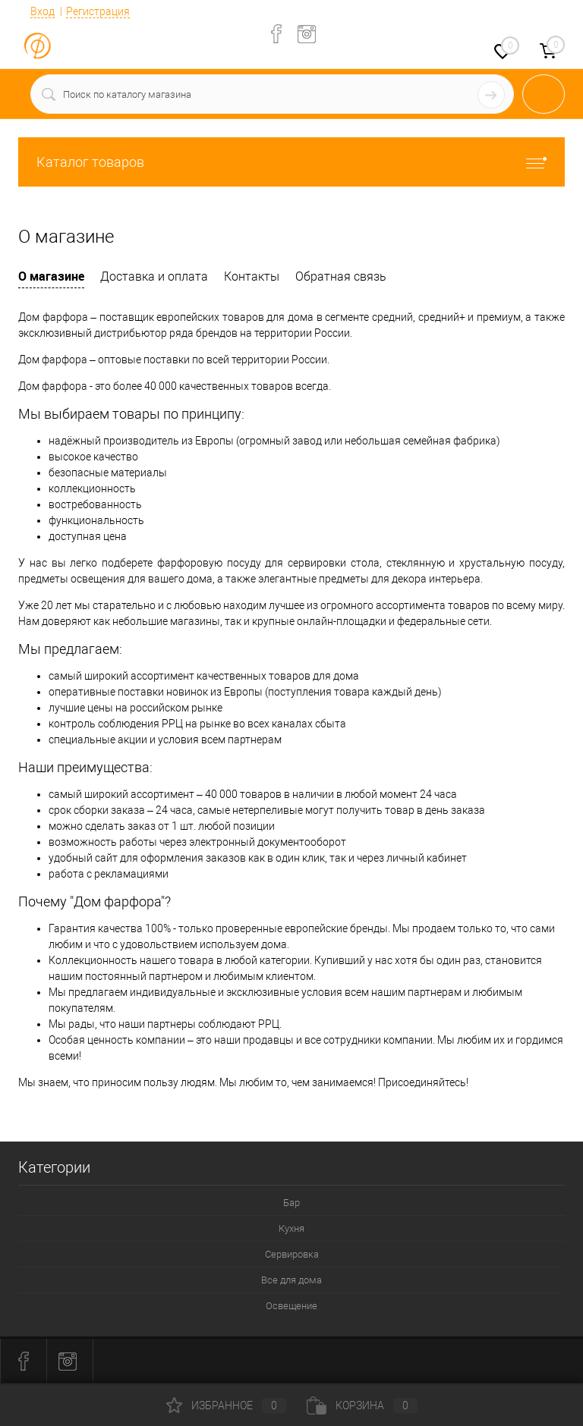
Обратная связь (340, 276)
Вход (42, 11)
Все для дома (291, 1280)
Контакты (251, 276)
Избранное (226, 1405)
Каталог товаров (291, 162)
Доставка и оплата (154, 276)
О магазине (51, 276)
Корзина (362, 1405)
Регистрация (98, 11)
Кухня (291, 1228)
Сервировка (292, 1254)
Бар (291, 1202)
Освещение (291, 1305)
